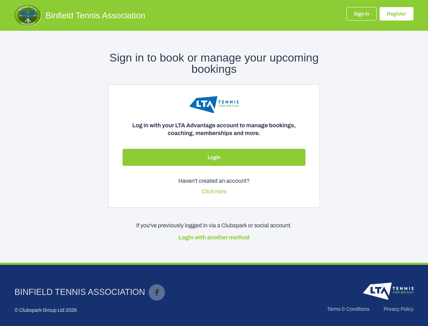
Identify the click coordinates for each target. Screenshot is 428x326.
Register (396, 14)
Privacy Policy (399, 309)
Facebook (157, 292)
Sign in (361, 14)
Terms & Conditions (348, 309)
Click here (214, 191)
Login (214, 157)
